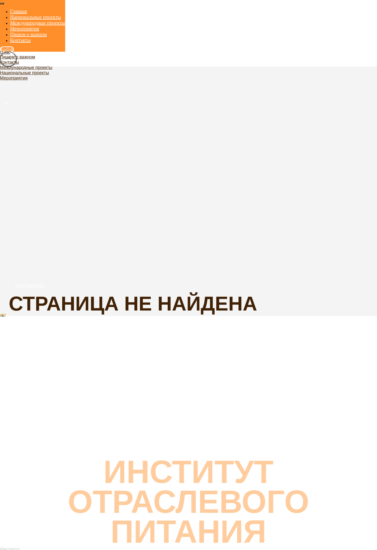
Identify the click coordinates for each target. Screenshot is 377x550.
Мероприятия (14, 78)
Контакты (9, 62)
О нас (5, 52)
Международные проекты (26, 67)
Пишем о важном (17, 56)
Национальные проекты (24, 72)
